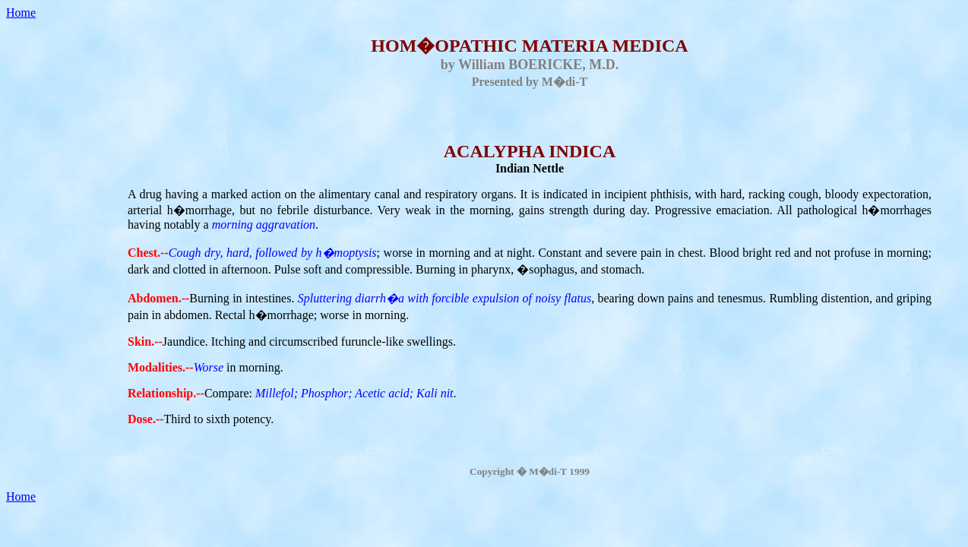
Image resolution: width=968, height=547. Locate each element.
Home (21, 12)
